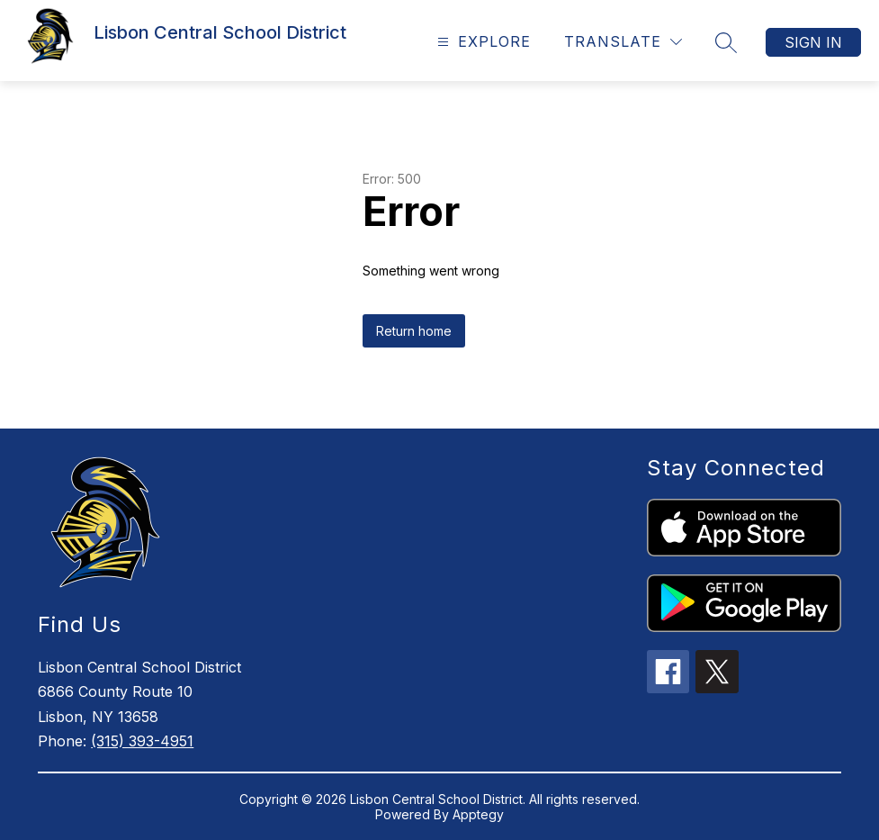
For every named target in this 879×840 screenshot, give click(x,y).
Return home (414, 331)
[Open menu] (482, 42)
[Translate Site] (623, 42)
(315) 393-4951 (142, 741)
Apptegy (478, 814)
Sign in (813, 42)
